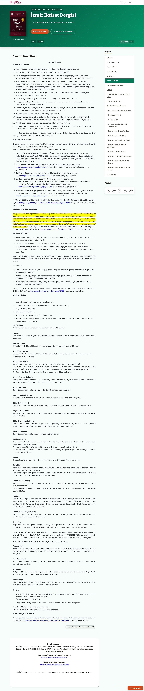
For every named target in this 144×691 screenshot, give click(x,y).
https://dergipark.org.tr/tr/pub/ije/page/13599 (33, 167)
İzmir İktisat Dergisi (53, 15)
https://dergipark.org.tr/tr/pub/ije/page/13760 (33, 176)
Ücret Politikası (112, 67)
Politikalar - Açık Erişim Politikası (118, 131)
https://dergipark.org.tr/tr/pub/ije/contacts (54, 665)
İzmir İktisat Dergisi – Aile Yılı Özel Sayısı (118, 95)
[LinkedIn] (125, 190)
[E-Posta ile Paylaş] (131, 190)
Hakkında (110, 58)
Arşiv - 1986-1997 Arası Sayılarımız (119, 110)
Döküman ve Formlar (114, 101)
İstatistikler (110, 76)
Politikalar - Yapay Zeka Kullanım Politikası (118, 162)
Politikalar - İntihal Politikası (116, 151)
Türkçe (123, 2)
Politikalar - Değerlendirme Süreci (118, 140)
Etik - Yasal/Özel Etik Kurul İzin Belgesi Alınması (117, 125)
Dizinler (109, 90)
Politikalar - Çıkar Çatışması (116, 135)
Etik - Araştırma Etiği (114, 115)
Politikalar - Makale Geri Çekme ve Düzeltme (119, 169)
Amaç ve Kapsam (113, 62)
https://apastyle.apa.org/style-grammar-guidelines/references (46, 620)
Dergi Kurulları (111, 71)
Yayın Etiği (20, 203)
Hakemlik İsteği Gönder (63, 31)
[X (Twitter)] (119, 190)
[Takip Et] (124, 41)
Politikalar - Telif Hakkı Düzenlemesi (119, 156)
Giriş (130, 2)
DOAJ (33, 41)
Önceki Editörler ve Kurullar (116, 106)
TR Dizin (40, 41)
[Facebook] (108, 190)
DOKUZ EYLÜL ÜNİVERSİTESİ (50, 9)
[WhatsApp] (114, 190)
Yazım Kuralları (112, 81)
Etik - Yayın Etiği (112, 119)
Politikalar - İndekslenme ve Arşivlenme (116, 146)
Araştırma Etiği (30, 203)
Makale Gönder (39, 31)
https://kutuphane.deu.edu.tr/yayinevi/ (54, 657)
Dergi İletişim (111, 174)
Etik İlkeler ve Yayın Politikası (117, 85)
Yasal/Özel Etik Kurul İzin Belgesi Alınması (55, 203)
